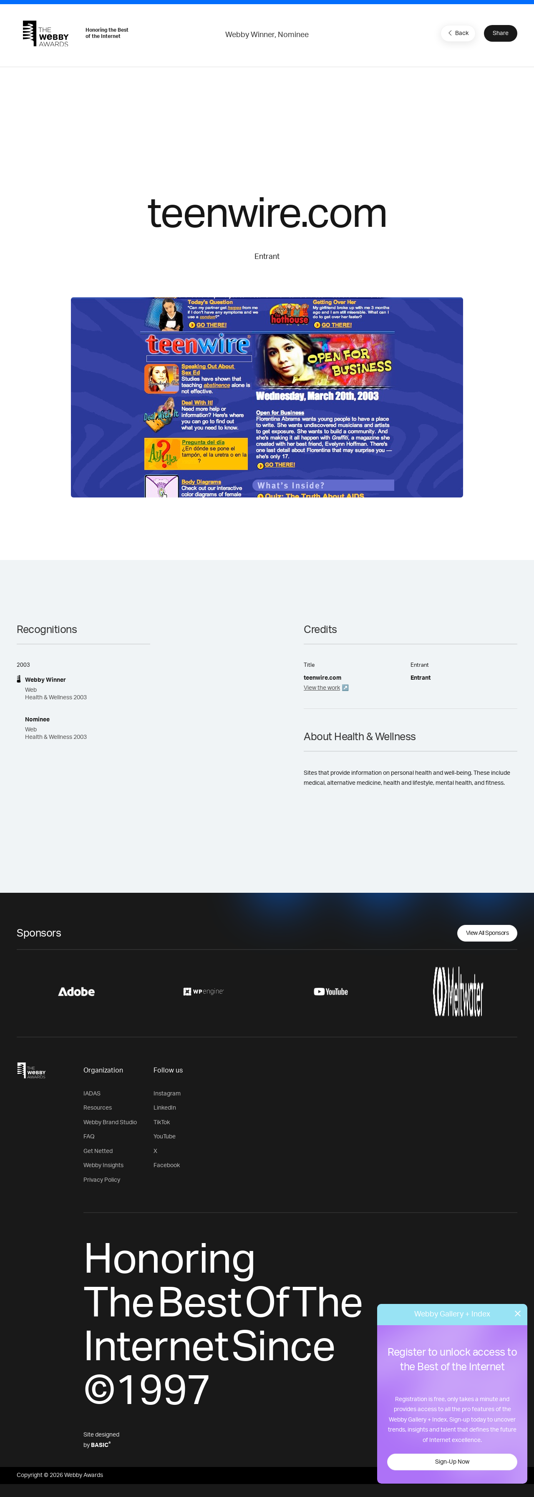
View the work (322, 688)
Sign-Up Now (452, 1462)
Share (501, 33)
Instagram (167, 1094)
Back (457, 33)
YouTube (165, 1137)
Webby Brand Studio (110, 1122)
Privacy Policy (101, 1180)
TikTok (162, 1122)
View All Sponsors (487, 933)
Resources (97, 1108)
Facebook (167, 1165)
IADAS (92, 1094)
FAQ (89, 1137)
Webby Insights (103, 1165)
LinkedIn (165, 1108)
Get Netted (98, 1151)
